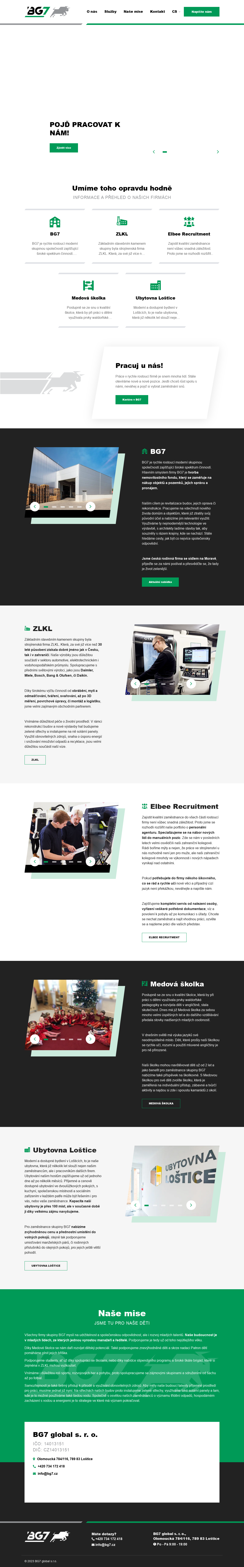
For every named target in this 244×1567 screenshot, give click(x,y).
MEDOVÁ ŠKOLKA (161, 1103)
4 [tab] (190, 152)
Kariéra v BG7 (131, 399)
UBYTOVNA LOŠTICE (45, 1265)
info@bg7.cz (45, 1474)
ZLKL (35, 760)
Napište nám (202, 12)
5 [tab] (198, 152)
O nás (92, 11)
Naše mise (133, 11)
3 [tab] (181, 152)
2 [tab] (173, 152)
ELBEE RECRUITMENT (164, 937)
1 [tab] (165, 152)
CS (176, 11)
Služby (110, 11)
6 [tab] (207, 152)
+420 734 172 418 (49, 1466)
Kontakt (157, 11)
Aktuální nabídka (160, 582)
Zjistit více (64, 148)
